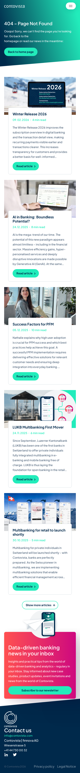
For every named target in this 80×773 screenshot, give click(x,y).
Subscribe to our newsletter (40, 690)
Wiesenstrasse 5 (15, 745)
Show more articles (38, 605)
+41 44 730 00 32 (15, 750)
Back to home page (21, 52)
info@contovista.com (18, 735)
